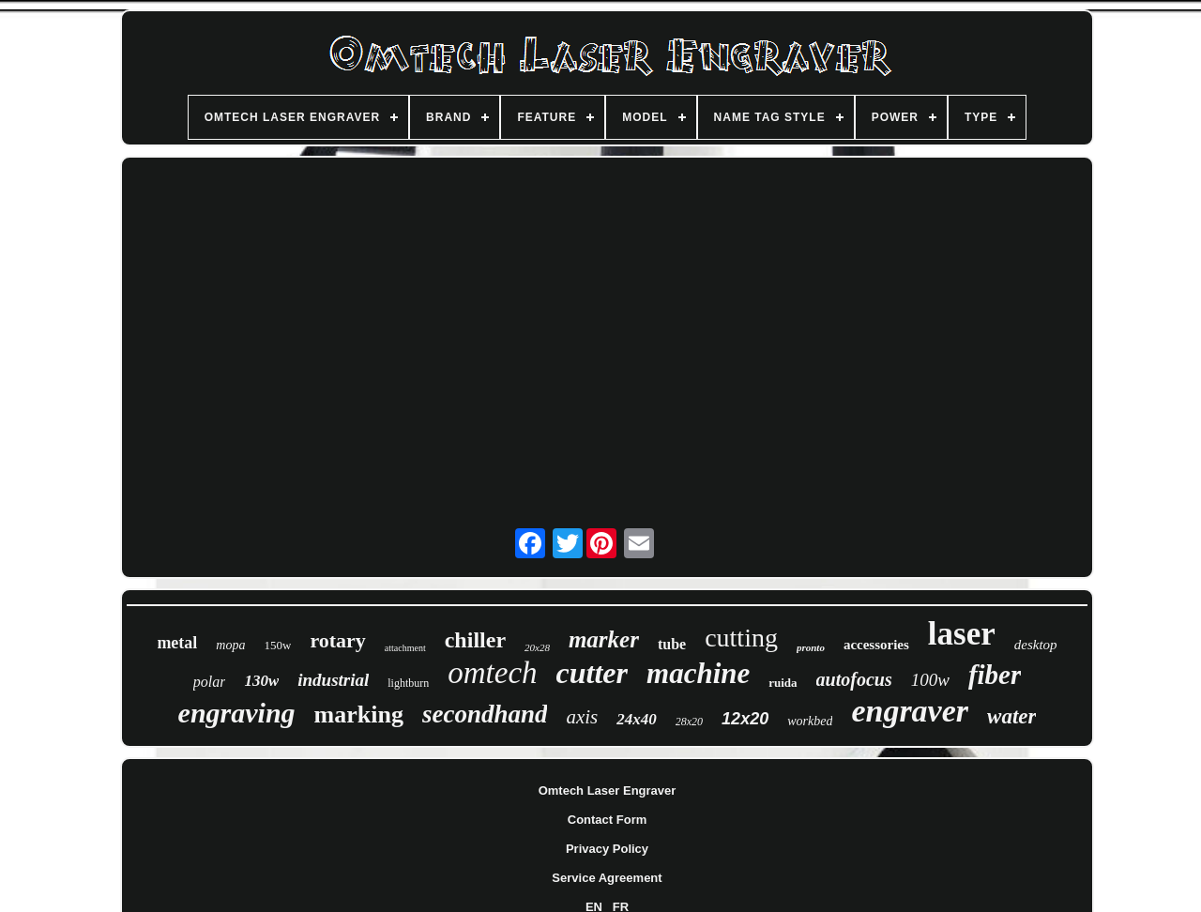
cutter (592, 673)
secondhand (485, 714)
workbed (809, 721)
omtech (492, 673)
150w (277, 645)
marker (604, 639)
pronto (811, 647)
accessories (876, 644)
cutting (741, 637)
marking (358, 714)
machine (698, 673)
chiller (475, 640)
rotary (337, 640)
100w (930, 680)
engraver (909, 710)
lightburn (408, 683)
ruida (782, 683)
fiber (994, 675)
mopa (230, 645)
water (1011, 716)
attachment (405, 648)
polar (209, 682)
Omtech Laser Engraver (608, 790)
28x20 (689, 721)
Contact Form (607, 820)
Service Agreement (606, 878)
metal (177, 642)
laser (962, 634)
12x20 (745, 718)
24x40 (636, 719)
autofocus (854, 679)
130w (261, 681)
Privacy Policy (607, 849)
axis (582, 717)
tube (672, 644)
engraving (237, 712)
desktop (1035, 644)
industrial (333, 680)
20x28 (537, 647)
